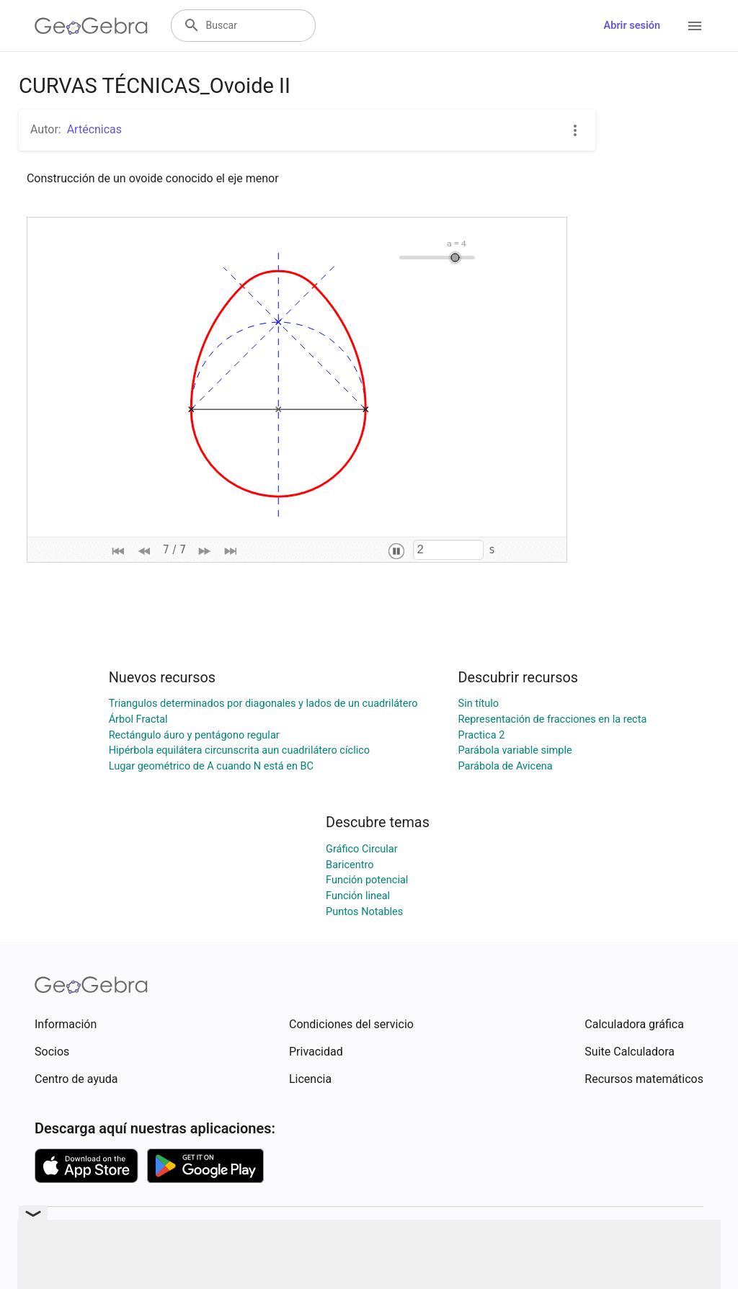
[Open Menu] (694, 26)
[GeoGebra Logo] (91, 26)
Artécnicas (94, 129)
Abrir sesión (632, 25)
